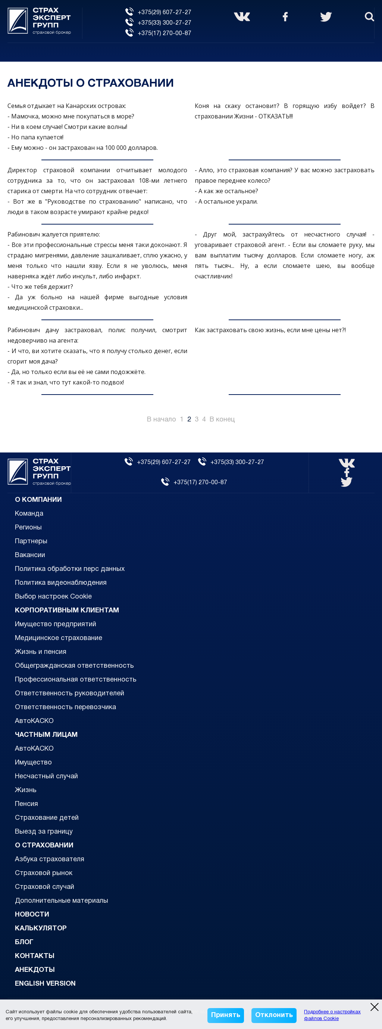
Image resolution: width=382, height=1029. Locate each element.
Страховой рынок (43, 873)
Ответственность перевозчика (65, 707)
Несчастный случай (46, 776)
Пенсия (26, 804)
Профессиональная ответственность (76, 680)
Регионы (28, 528)
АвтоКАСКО (34, 721)
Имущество (33, 763)
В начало (161, 420)
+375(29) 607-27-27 (158, 12)
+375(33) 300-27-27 (158, 23)
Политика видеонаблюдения (61, 583)
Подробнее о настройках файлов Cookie (332, 1015)
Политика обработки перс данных (70, 569)
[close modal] (374, 1006)
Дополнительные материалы (61, 901)
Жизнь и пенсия (40, 652)
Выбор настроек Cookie (53, 597)
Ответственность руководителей (69, 693)
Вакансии (30, 555)
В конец (222, 420)
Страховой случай (44, 887)
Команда (29, 514)
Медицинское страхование (58, 638)
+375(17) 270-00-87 (158, 33)
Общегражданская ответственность (74, 666)
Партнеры (31, 541)
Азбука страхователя (49, 859)
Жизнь (26, 790)
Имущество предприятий (55, 624)
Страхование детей (47, 818)
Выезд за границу (44, 832)
